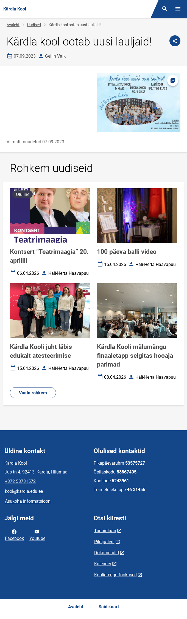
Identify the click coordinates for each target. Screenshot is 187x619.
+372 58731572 (20, 481)
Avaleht (13, 25)
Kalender (102, 563)
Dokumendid (106, 552)
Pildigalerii (104, 541)
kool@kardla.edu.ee (24, 491)
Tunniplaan (105, 530)
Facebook (14, 534)
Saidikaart (109, 606)
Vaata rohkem (33, 392)
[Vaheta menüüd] (178, 9)
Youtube (37, 534)
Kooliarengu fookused (115, 574)
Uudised (34, 25)
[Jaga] (174, 40)
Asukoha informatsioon (28, 501)
